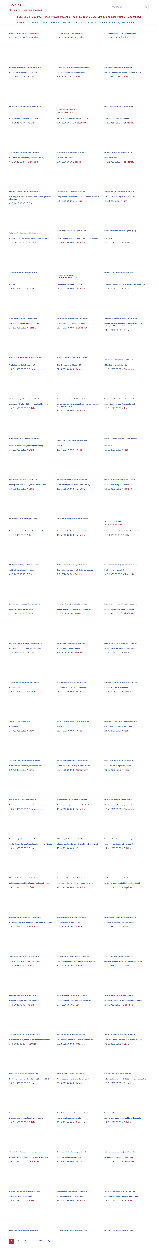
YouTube (67, 22)
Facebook (91, 22)
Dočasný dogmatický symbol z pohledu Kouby (122, 72)
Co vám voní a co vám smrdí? (68, 922)
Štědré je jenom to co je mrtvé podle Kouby (26, 446)
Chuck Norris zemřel (65, 158)
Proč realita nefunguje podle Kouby (23, 72)
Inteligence (55, 22)
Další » (51, 1241)
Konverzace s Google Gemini (68, 648)
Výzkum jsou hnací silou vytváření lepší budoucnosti (77, 844)
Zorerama (79, 22)
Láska (27, 17)
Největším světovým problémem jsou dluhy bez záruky (30, 922)
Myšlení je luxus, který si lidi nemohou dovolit (122, 883)
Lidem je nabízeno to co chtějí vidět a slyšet (121, 531)
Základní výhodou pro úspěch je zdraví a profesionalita (125, 284)
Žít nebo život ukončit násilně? (69, 365)
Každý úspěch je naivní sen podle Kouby (120, 404)
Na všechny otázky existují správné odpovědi (122, 805)
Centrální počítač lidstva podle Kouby (71, 72)
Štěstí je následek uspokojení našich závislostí (27, 485)
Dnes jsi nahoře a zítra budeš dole (70, 33)
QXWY (137, 22)
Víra (100, 17)
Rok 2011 (60, 726)
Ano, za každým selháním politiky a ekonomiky (122, 1118)
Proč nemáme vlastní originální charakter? (26, 766)
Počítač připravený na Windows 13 (70, 1196)
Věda (94, 17)
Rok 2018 (108, 446)
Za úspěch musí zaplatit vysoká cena (118, 1157)
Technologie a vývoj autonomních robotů (73, 805)
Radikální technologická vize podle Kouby (120, 33)
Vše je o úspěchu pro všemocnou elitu (24, 323)
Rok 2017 (13, 284)
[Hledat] (127, 7)
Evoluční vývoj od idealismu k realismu (24, 1000)
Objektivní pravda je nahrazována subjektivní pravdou (78, 961)
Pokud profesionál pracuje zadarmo (118, 766)
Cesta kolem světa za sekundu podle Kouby (121, 1196)
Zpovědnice (104, 22)
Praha (45, 22)
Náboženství (134, 17)
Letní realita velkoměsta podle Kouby (71, 284)
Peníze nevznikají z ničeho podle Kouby (24, 33)
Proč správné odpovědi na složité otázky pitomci (76, 1040)
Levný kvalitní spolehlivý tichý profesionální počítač (77, 238)
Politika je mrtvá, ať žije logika (116, 687)
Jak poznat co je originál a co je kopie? (119, 197)
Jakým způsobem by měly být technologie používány (125, 1079)
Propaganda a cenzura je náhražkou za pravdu (27, 1118)
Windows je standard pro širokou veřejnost (74, 531)
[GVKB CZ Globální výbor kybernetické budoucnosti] (27, 7)
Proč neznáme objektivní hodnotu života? (73, 1079)
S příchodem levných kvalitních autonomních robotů (29, 1040)
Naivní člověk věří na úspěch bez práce (119, 648)
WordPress (32, 1253)
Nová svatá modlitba (112, 158)
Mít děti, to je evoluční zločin (115, 365)
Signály (116, 22)
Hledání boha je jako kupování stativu (119, 609)
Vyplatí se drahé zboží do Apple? (22, 365)
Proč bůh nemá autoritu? (114, 570)
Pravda (55, 17)
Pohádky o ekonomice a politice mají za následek (28, 1157)
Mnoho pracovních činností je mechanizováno (75, 609)
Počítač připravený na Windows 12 (118, 485)
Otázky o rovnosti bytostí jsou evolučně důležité (123, 961)
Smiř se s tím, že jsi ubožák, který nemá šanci (27, 961)
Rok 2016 (108, 238)
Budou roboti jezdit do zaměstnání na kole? (26, 531)
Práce (46, 17)
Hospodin (127, 22)
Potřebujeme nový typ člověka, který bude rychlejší (29, 1079)
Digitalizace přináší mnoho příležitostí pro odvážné (29, 238)
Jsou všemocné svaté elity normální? (119, 844)
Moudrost (36, 17)
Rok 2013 (60, 446)
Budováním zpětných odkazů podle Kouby (73, 485)
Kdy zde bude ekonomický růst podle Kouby (26, 158)
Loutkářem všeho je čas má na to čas (71, 687)
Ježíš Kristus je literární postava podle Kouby (74, 118)
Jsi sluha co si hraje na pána (20, 1196)
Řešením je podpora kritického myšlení (119, 922)
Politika (121, 17)
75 (40, 1241)
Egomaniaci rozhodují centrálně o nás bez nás (75, 570)
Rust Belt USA (15, 687)
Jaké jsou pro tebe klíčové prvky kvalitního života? (29, 883)
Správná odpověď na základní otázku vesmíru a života (30, 844)
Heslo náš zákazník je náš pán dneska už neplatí (123, 1000)
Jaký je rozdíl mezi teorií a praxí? (22, 609)
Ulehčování (13, 726)
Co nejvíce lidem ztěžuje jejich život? (118, 726)
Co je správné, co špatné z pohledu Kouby (25, 118)
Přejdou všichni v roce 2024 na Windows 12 (74, 1000)
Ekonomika (109, 17)
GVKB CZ (22, 22)
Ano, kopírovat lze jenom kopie (116, 118)
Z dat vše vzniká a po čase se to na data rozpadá (123, 1040)
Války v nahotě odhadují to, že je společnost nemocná (78, 197)
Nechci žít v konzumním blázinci (69, 1118)
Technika (76, 17)
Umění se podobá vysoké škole (69, 1157)
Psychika (65, 17)
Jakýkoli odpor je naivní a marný (22, 570)
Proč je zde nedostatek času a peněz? (71, 323)
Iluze (20, 17)
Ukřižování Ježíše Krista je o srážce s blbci (73, 766)
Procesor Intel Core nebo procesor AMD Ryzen (75, 883)
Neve (12, 1253)
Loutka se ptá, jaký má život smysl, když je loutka (28, 404)
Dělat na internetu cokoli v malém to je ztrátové (27, 805)
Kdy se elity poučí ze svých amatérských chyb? (27, 648)
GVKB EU (35, 22)
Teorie (86, 17)
